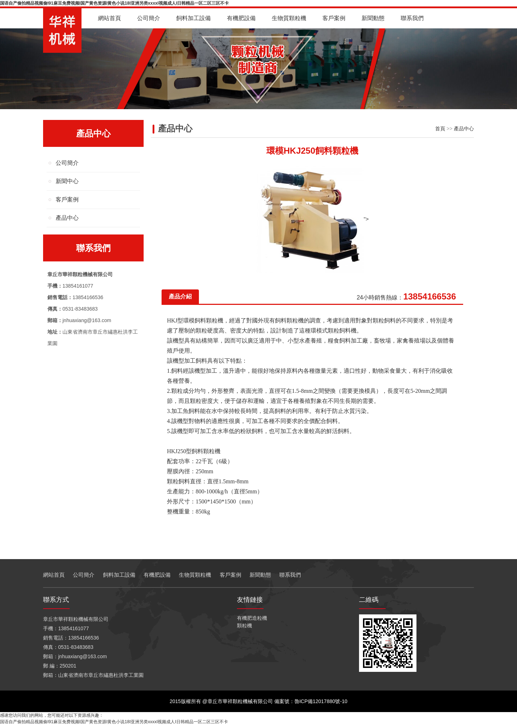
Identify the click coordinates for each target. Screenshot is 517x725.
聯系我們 (412, 18)
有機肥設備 (241, 18)
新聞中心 (67, 181)
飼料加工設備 (193, 18)
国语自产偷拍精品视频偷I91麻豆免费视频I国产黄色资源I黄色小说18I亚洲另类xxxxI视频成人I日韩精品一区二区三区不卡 (114, 3)
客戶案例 (333, 18)
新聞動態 (373, 18)
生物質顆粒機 (289, 18)
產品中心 (67, 218)
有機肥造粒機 (252, 618)
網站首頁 (109, 18)
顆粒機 (244, 625)
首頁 (440, 128)
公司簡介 (148, 18)
